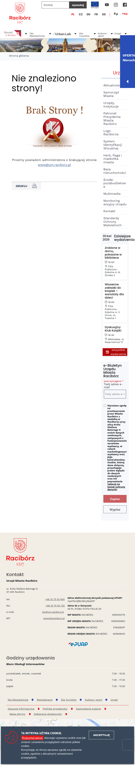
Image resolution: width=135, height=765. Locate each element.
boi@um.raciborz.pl (53, 612)
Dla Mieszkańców (37, 35)
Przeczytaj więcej (32, 737)
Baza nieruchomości (114, 171)
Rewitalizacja (44, 699)
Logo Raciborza (110, 132)
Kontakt (109, 211)
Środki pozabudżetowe (114, 183)
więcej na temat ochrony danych (116, 487)
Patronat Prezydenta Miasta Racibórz (111, 118)
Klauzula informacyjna (21, 708)
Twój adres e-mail (115, 385)
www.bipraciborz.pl (54, 618)
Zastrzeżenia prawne (88, 708)
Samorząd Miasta (111, 94)
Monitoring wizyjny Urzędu (115, 202)
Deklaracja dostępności (48, 714)
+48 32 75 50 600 (55, 599)
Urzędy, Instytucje (111, 104)
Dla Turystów (84, 35)
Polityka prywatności (55, 708)
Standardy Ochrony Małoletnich (112, 221)
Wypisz (115, 509)
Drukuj (26, 186)
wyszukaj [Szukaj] (78, 5)
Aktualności (112, 85)
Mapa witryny (17, 714)
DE (104, 14)
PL (73, 14)
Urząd (117, 33)
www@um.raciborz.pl (54, 165)
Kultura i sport (102, 35)
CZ (81, 14)
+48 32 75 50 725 (55, 605)
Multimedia (112, 193)
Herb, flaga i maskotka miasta (112, 158)
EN (88, 14)
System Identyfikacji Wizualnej (112, 144)
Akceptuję (101, 735)
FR (96, 14)
